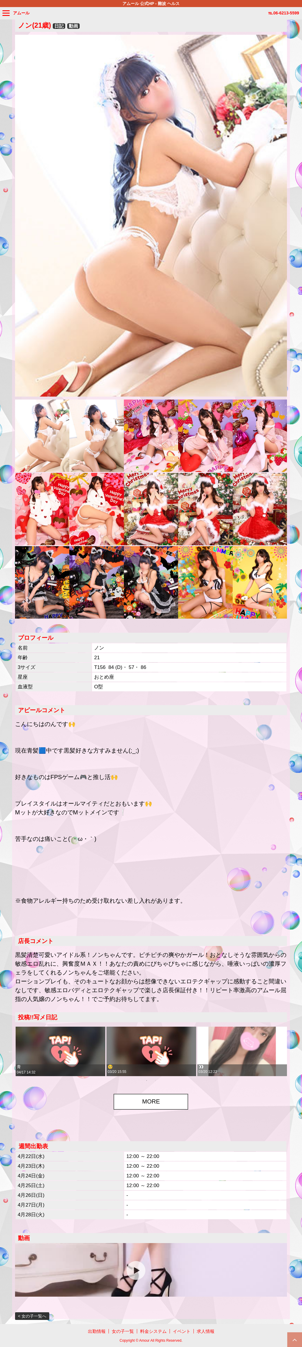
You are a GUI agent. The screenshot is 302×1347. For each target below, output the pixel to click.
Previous (11, 1051)
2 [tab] (155, 1080)
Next (291, 1051)
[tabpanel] (60, 1051)
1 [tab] (147, 1080)
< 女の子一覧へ (32, 1316)
